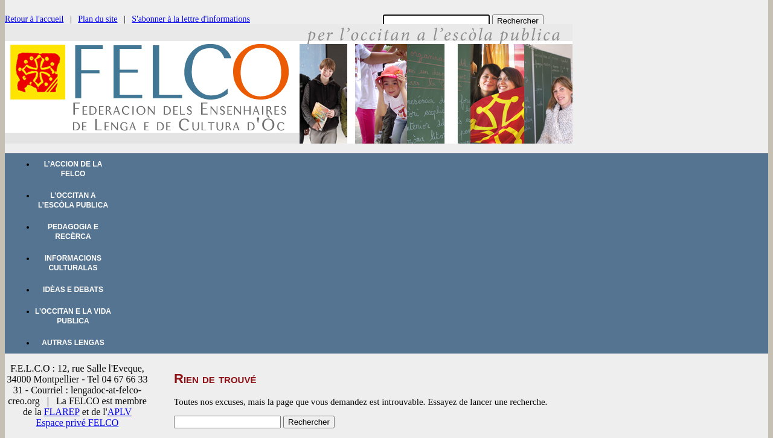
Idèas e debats (73, 289)
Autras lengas (73, 342)
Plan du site (97, 19)
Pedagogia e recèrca (73, 232)
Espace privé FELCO (77, 422)
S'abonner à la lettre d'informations (191, 19)
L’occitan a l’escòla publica (73, 200)
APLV (119, 412)
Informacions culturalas (73, 263)
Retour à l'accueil (34, 19)
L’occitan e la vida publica (73, 316)
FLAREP (62, 412)
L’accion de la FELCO (73, 169)
